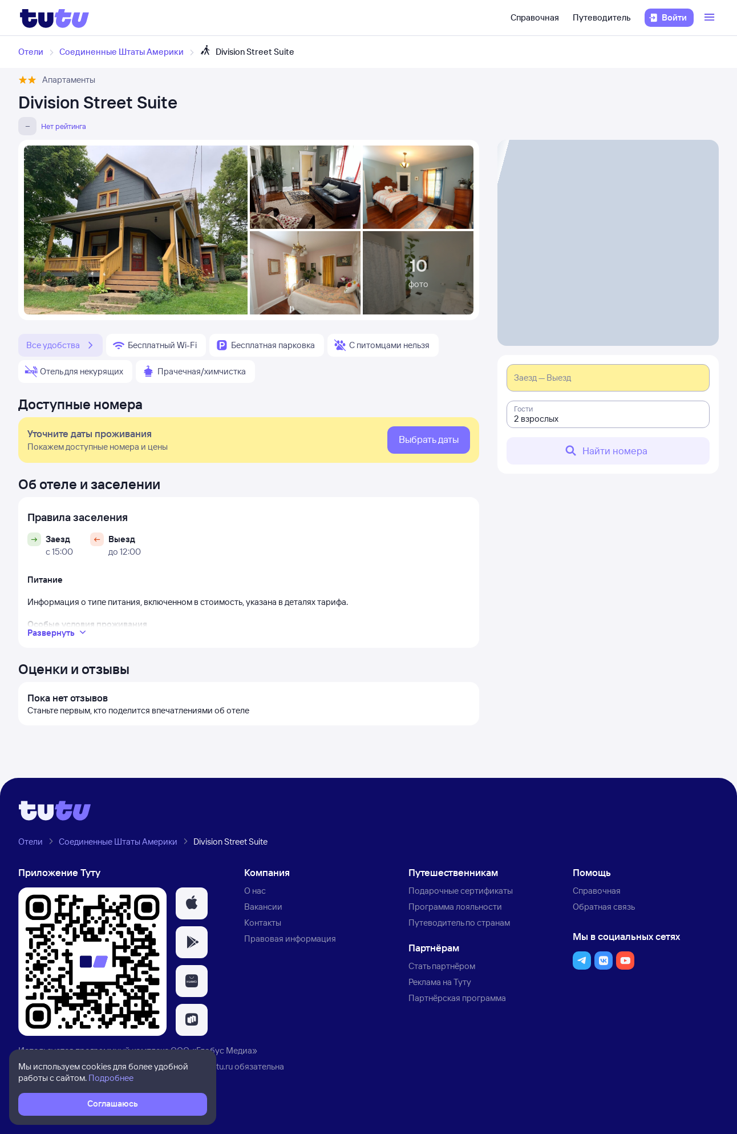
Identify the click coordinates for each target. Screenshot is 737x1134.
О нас (255, 890)
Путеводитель (602, 17)
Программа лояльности (455, 906)
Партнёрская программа (457, 997)
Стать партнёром (441, 966)
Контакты (262, 922)
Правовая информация (290, 938)
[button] (192, 903)
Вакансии (263, 906)
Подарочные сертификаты (460, 890)
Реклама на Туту (439, 981)
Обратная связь (604, 906)
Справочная (535, 17)
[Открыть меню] (711, 18)
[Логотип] (54, 18)
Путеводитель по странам (459, 922)
